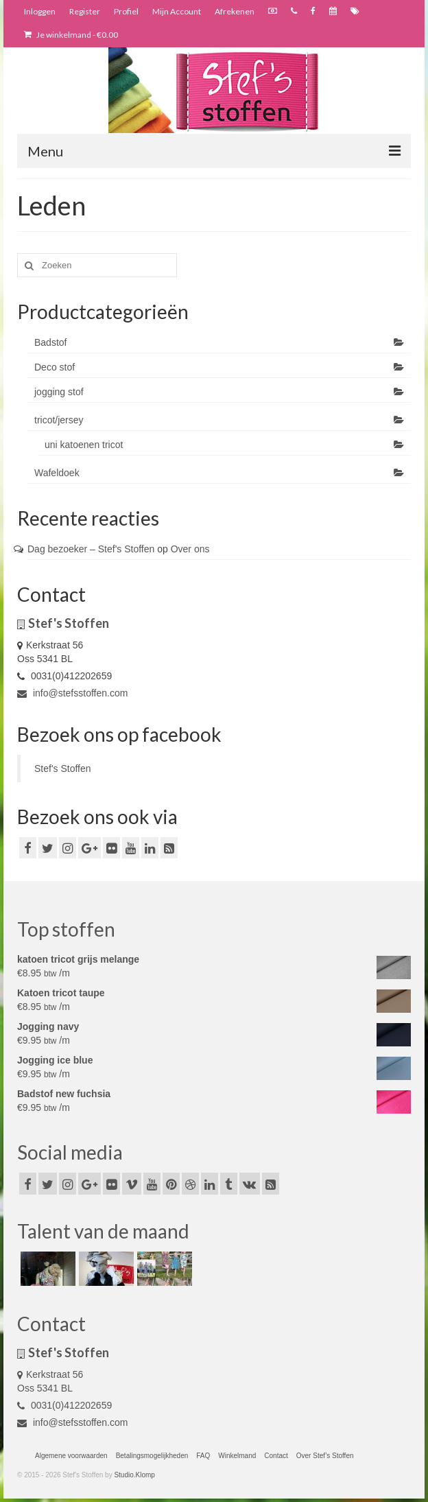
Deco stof (54, 367)
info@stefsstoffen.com (72, 693)
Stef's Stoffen (62, 768)
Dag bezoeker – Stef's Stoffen (90, 548)
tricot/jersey (59, 419)
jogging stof (59, 391)
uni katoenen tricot (84, 444)
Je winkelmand (71, 35)
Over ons (190, 548)
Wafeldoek (57, 472)
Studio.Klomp (134, 1475)
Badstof (50, 342)
